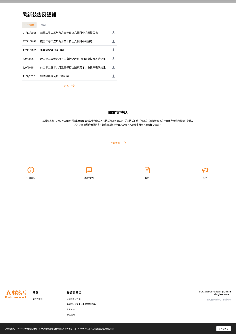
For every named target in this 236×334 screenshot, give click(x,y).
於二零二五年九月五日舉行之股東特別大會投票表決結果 (73, 141)
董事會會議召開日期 (52, 133)
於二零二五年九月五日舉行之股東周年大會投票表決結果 (73, 150)
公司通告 (29, 108)
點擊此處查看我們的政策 (103, 328)
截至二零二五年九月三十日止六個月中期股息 (66, 124)
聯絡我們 (71, 314)
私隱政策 (227, 299)
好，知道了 (223, 328)
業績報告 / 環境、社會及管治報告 (81, 304)
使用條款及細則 (214, 299)
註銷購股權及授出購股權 (54, 159)
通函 (43, 108)
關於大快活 (37, 298)
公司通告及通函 (73, 298)
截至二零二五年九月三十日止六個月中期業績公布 (69, 115)
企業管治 (71, 309)
